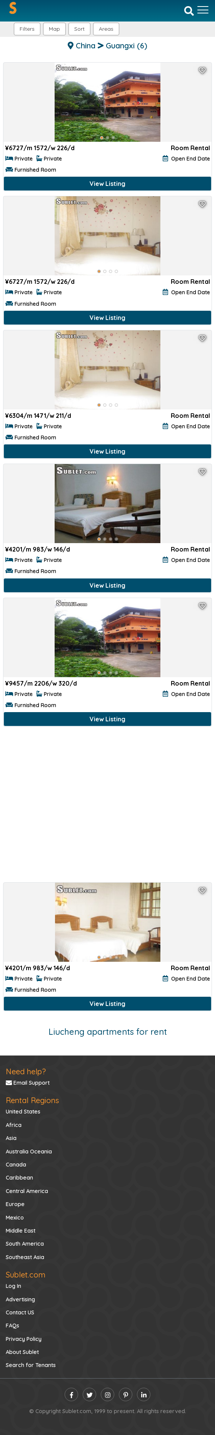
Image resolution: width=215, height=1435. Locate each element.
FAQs (12, 1325)
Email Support (28, 1082)
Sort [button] (79, 28)
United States (23, 1111)
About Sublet (22, 1352)
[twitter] (89, 1394)
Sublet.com (25, 1274)
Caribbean (19, 1177)
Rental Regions (32, 1100)
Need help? (26, 1071)
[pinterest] (125, 1394)
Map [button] (54, 28)
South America (25, 1243)
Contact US (20, 1312)
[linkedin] (143, 1394)
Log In (13, 1286)
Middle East (20, 1230)
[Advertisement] (107, 806)
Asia (11, 1138)
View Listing (107, 183)
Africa (14, 1125)
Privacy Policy (24, 1339)
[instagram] (107, 1394)
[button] (106, 29)
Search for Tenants (31, 1365)
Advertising (20, 1299)
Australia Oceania (29, 1151)
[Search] (189, 10)
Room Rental (190, 148)
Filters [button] (27, 28)
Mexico (15, 1217)
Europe (15, 1204)
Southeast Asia (25, 1257)
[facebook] (71, 1394)
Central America (27, 1191)
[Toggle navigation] (203, 10)
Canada (16, 1164)
